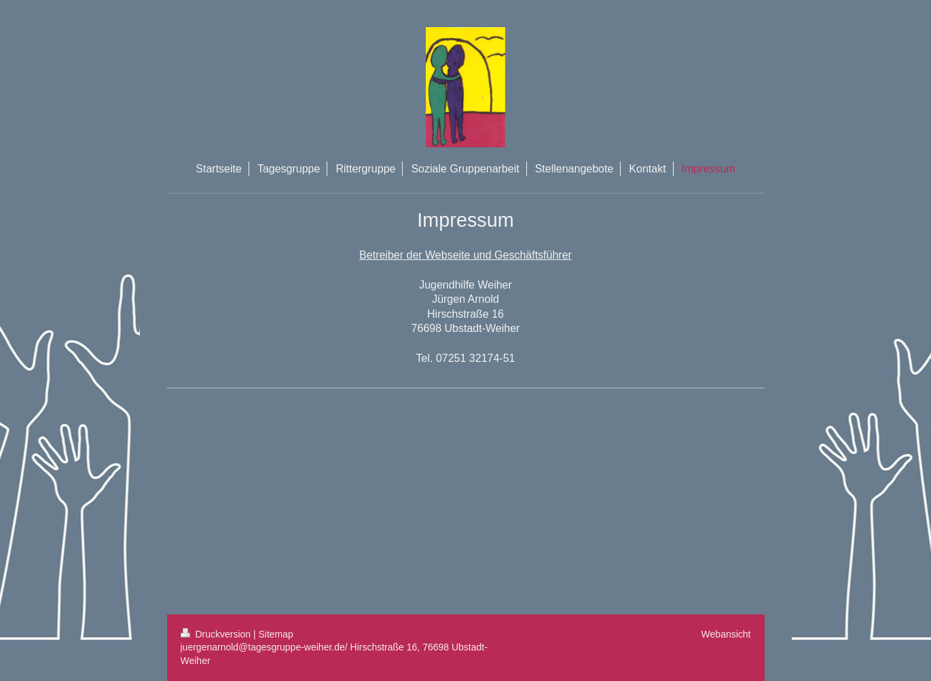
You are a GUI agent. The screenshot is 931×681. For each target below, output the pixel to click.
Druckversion (217, 634)
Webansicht (726, 634)
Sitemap (276, 634)
